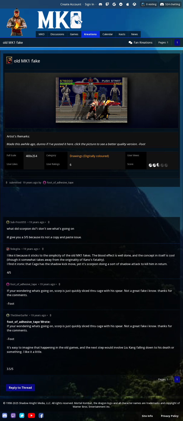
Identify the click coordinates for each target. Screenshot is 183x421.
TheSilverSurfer (19, 315)
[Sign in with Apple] (127, 4)
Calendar (108, 34)
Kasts (122, 34)
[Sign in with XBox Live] (134, 4)
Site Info (147, 416)
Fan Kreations (143, 42)
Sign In (89, 4)
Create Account (70, 4)
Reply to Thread (20, 388)
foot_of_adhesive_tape (60, 182)
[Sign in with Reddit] (120, 4)
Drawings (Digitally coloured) (89, 156)
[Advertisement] (91, 202)
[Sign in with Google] (114, 4)
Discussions (57, 34)
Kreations (90, 34)
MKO (41, 34)
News (134, 34)
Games (74, 34)
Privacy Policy (170, 416)
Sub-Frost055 (18, 222)
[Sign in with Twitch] (107, 4)
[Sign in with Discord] (100, 4)
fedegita (15, 249)
